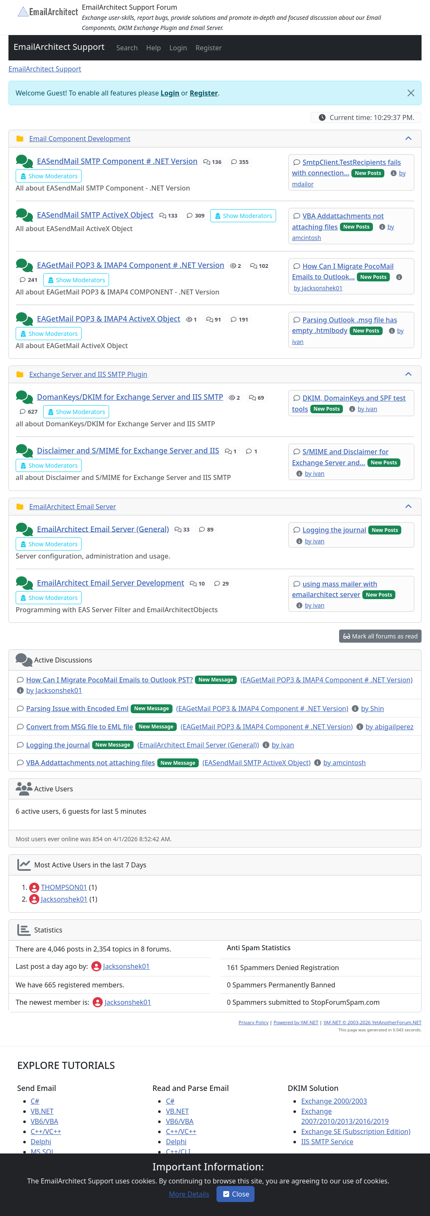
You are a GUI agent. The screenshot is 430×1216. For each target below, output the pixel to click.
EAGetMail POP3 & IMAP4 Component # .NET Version (131, 265)
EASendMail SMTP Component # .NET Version (117, 161)
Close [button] (235, 1194)
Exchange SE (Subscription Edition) (355, 1131)
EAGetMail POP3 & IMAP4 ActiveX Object (109, 319)
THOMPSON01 (58, 887)
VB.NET (42, 1111)
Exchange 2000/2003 (334, 1101)
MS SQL (43, 1151)
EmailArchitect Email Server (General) (103, 528)
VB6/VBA (44, 1121)
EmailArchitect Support (59, 46)
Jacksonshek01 (58, 899)
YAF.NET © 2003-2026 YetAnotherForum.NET (372, 1022)
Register (204, 93)
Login (170, 93)
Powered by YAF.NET (296, 1022)
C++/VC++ (46, 1131)
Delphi (41, 1141)
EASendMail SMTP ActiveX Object (95, 215)
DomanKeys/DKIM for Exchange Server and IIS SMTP (130, 397)
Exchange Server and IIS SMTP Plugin (88, 374)
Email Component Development (79, 138)
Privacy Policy (253, 1022)
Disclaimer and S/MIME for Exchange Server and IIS (128, 450)
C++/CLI (178, 1151)
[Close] (411, 93)
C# (35, 1101)
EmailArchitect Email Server (72, 506)
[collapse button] (409, 138)
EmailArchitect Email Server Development (110, 583)
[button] (126, 47)
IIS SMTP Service (327, 1141)
